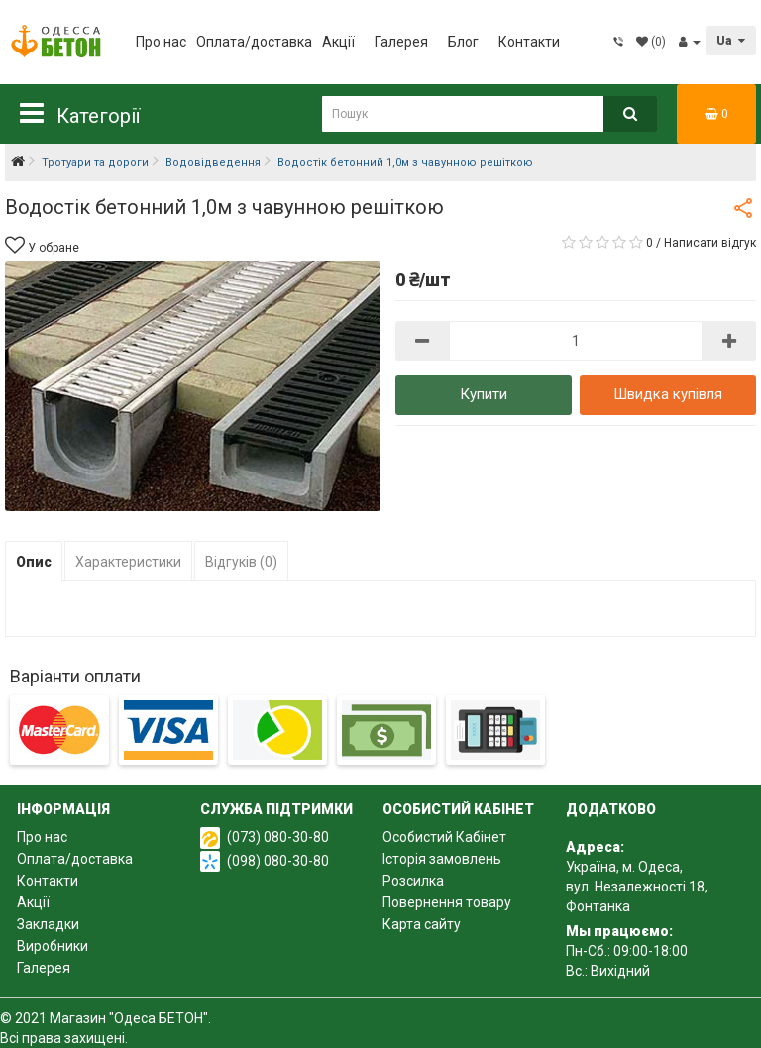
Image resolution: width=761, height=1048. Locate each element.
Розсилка (413, 881)
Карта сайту (421, 924)
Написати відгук (710, 243)
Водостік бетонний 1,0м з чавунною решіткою (405, 163)
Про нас (161, 42)
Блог (463, 42)
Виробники (52, 946)
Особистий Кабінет (444, 837)
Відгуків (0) (241, 562)
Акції (338, 42)
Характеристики (128, 562)
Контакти (529, 42)
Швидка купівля (667, 394)
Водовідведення (213, 163)
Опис (34, 562)
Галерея (401, 42)
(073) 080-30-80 (278, 837)
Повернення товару (446, 902)
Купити (483, 394)
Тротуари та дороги (95, 163)
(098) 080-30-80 (278, 861)
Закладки (48, 924)
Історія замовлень (441, 859)
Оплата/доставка (254, 42)
